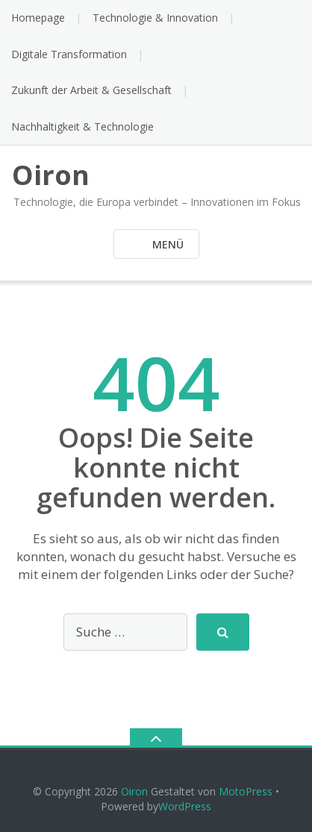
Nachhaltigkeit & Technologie (82, 126)
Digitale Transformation (69, 54)
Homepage (38, 17)
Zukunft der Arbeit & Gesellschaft (91, 90)
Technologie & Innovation (155, 17)
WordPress (184, 806)
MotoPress (245, 791)
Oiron (134, 791)
